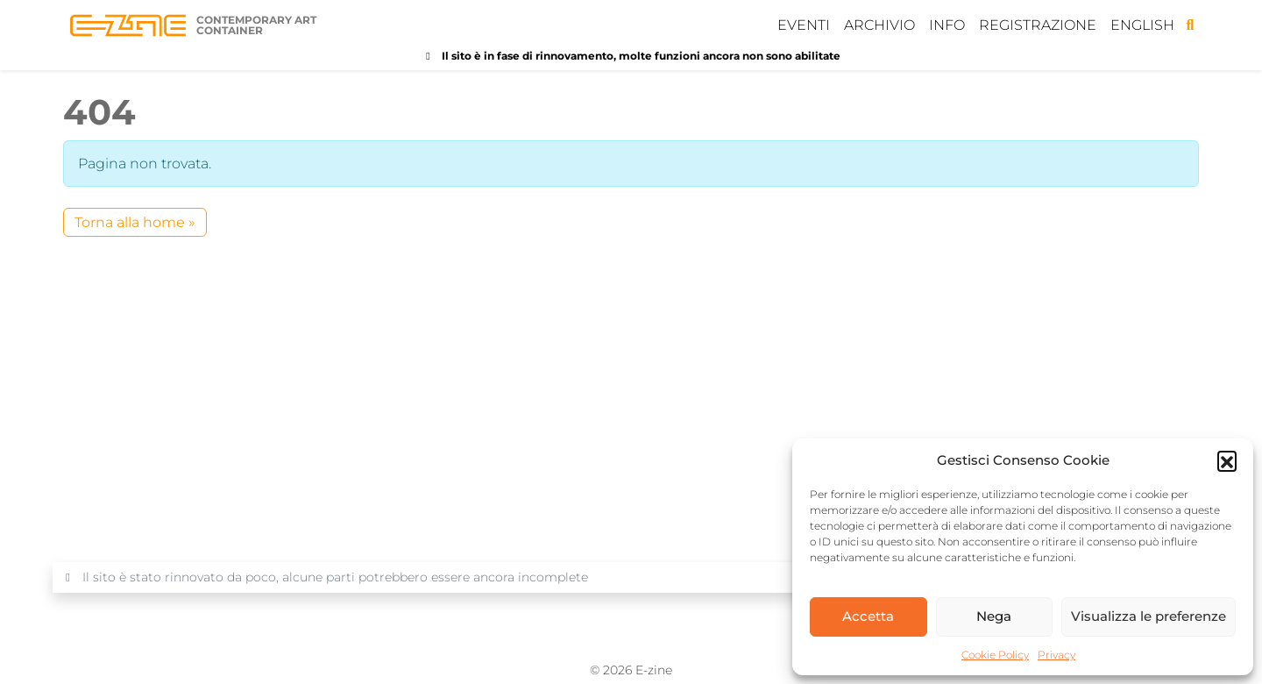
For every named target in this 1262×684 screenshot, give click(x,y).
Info (947, 25)
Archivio (879, 25)
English (1142, 25)
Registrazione (1037, 25)
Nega (993, 616)
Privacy (1056, 654)
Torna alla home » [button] (134, 222)
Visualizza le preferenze (1148, 616)
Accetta (868, 616)
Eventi (803, 25)
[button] (1227, 460)
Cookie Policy (995, 654)
